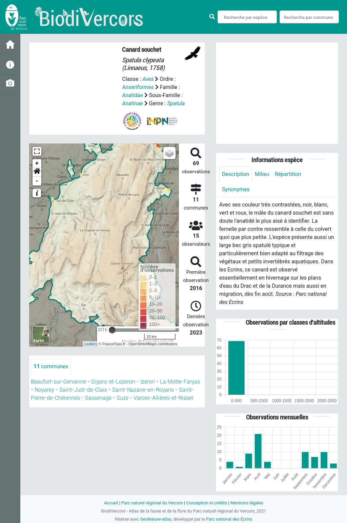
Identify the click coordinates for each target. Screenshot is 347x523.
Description (235, 174)
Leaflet (90, 344)
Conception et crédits (206, 502)
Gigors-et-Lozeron (113, 381)
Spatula (176, 103)
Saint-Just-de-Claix (83, 390)
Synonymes (236, 189)
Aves (148, 79)
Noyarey (44, 390)
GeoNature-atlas (155, 519)
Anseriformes (138, 87)
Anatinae (132, 103)
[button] (37, 172)
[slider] (112, 330)
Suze (122, 398)
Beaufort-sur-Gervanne (58, 381)
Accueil (111, 502)
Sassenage (98, 398)
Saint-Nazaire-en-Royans (143, 390)
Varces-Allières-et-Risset (163, 398)
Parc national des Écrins (229, 519)
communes (51, 366)
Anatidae (132, 95)
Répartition (288, 174)
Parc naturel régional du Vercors (152, 502)
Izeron (147, 381)
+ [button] (37, 163)
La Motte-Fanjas (180, 381)
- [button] (37, 181)
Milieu (262, 174)
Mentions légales (246, 502)
